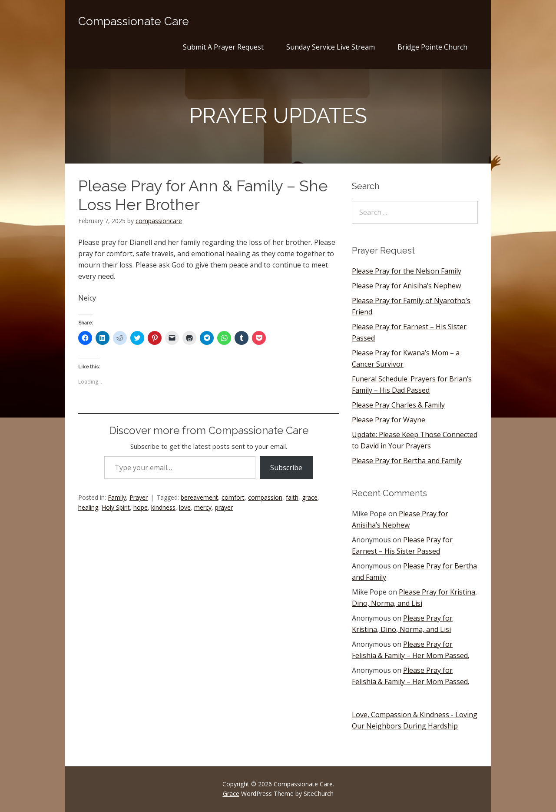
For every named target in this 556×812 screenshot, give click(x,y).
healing (88, 507)
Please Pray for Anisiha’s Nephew (406, 286)
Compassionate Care (133, 21)
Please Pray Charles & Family (398, 405)
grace (310, 497)
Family (117, 497)
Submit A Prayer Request (223, 47)
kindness (163, 507)
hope (140, 507)
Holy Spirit (116, 507)
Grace (231, 793)
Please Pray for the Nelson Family (406, 271)
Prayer (138, 497)
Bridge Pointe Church (432, 47)
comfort (233, 497)
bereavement (199, 497)
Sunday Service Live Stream (330, 47)
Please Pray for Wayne (388, 419)
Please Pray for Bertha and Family (407, 460)
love (185, 507)
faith (292, 497)
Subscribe (286, 467)
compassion (265, 497)
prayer (224, 507)
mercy (203, 507)
